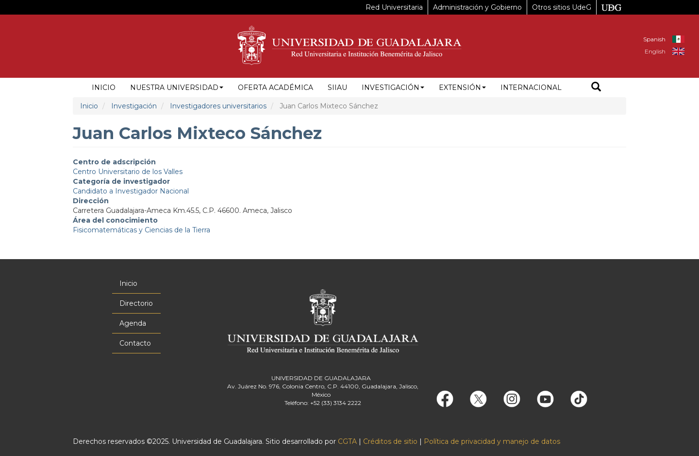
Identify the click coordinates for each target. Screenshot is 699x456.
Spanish (654, 39)
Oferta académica (275, 87)
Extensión (462, 87)
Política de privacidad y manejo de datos (492, 441)
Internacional (531, 87)
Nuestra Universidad (176, 87)
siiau (337, 87)
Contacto (135, 343)
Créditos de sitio (390, 441)
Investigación (393, 87)
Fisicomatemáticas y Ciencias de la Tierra (141, 230)
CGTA (347, 441)
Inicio (104, 87)
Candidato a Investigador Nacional (131, 191)
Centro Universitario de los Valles (128, 171)
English (655, 51)
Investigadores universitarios (218, 106)
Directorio (136, 303)
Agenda (132, 323)
